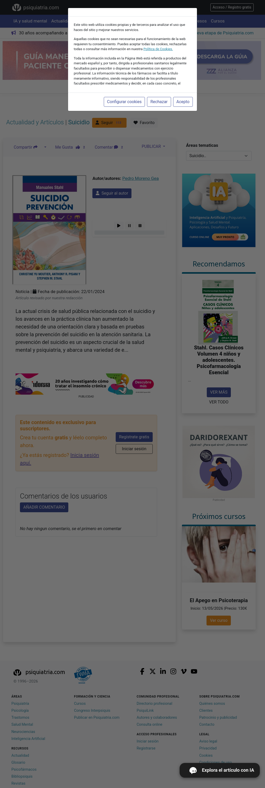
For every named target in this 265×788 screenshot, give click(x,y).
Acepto (182, 101)
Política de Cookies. (158, 49)
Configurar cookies (124, 101)
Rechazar (158, 101)
